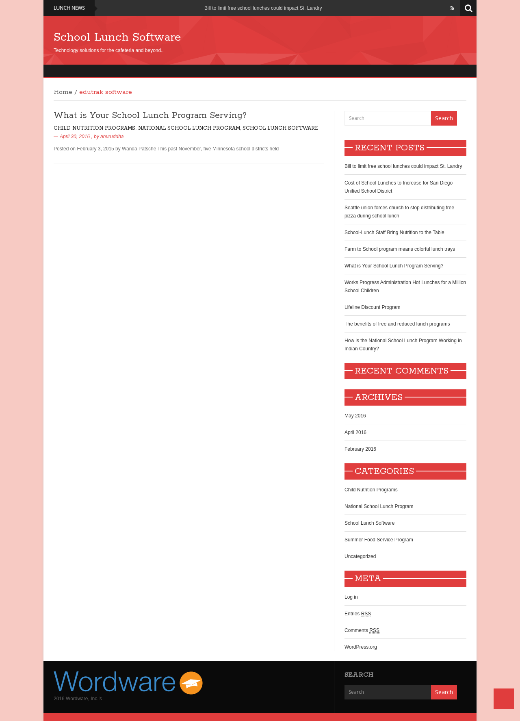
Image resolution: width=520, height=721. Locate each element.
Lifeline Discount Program (372, 307)
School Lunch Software (117, 37)
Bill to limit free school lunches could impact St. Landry (263, 8)
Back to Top (504, 698)
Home (63, 92)
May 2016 (355, 416)
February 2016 (360, 449)
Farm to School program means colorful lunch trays (399, 249)
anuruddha (112, 136)
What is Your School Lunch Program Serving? (150, 115)
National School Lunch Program (189, 128)
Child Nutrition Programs (94, 128)
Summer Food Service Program (378, 540)
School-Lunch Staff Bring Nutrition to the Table (394, 232)
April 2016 (355, 432)
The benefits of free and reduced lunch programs (397, 324)
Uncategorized (360, 556)
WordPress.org (360, 647)
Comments (361, 631)
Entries (357, 614)
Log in (351, 597)
